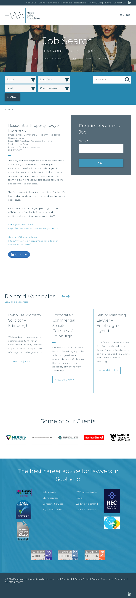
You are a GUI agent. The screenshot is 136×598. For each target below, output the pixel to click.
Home (30, 58)
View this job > (20, 361)
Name (83, 140)
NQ (17, 140)
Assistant (24, 140)
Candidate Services (53, 503)
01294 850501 (16, 582)
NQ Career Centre (52, 509)
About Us (31, 2)
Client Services (50, 497)
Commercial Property (36, 134)
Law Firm (23, 144)
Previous (63, 296)
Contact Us (119, 2)
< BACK (9, 109)
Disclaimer (120, 579)
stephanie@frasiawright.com (23, 237)
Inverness (35, 147)
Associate (36, 140)
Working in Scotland (87, 503)
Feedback (66, 579)
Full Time (47, 140)
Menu (125, 15)
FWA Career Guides (86, 491)
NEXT (101, 162)
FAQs (108, 2)
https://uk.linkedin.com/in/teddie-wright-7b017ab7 (34, 228)
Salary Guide (49, 491)
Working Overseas (86, 509)
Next (68, 296)
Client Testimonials (49, 2)
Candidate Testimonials (73, 2)
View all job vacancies (16, 301)
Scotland (24, 147)
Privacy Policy (82, 579)
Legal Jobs (44, 58)
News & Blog (95, 2)
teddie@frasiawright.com (21, 224)
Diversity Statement (102, 579)
